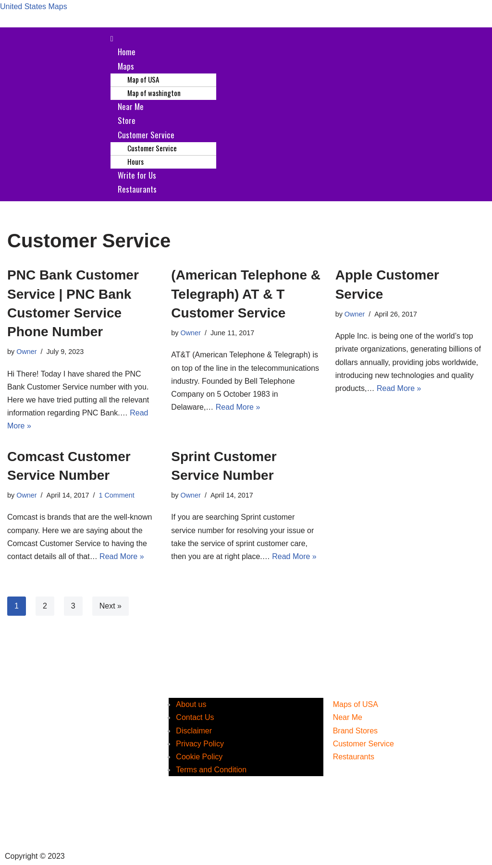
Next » (110, 606)
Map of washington (154, 92)
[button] (298, 38)
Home (126, 52)
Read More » (238, 407)
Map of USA (143, 79)
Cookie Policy (199, 757)
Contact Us (195, 717)
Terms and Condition (211, 770)
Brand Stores (355, 731)
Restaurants (137, 189)
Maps (126, 66)
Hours (135, 161)
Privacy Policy (200, 744)
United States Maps (33, 6)
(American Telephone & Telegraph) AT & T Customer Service (245, 294)
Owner (26, 351)
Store (126, 120)
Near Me (131, 106)
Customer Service (146, 135)
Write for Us (137, 175)
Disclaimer (194, 731)
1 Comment (116, 495)
